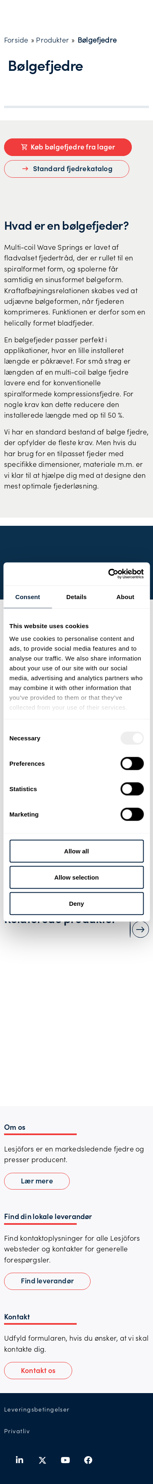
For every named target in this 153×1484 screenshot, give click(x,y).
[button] (38, 1370)
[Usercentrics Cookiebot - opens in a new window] (109, 574)
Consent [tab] (27, 596)
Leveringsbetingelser (37, 1409)
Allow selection (76, 876)
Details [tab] (77, 596)
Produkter (52, 40)
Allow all (76, 850)
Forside (16, 40)
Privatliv (17, 1431)
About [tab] (125, 596)
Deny (76, 903)
